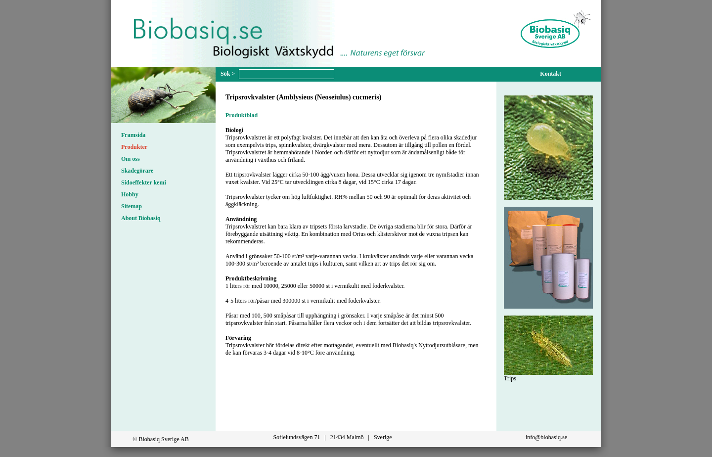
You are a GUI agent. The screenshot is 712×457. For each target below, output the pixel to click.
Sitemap (131, 206)
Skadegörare (137, 170)
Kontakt (550, 73)
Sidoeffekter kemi (143, 182)
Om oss (130, 158)
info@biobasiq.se (546, 437)
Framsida (133, 135)
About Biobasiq (141, 218)
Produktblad (241, 115)
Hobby (129, 194)
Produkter (134, 146)
